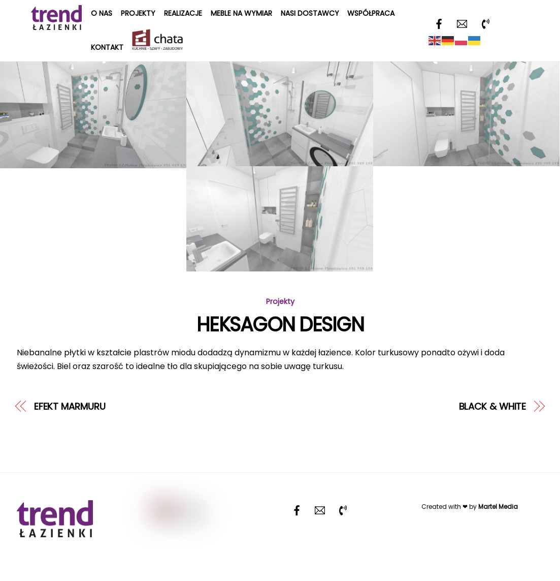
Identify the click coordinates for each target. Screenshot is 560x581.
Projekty (138, 13)
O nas (101, 13)
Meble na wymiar (241, 13)
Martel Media (498, 506)
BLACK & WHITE (492, 406)
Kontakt (107, 47)
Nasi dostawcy (310, 13)
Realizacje (183, 13)
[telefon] (485, 23)
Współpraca (370, 13)
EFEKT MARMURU (70, 406)
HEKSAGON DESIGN (280, 324)
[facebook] (439, 23)
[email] (462, 23)
